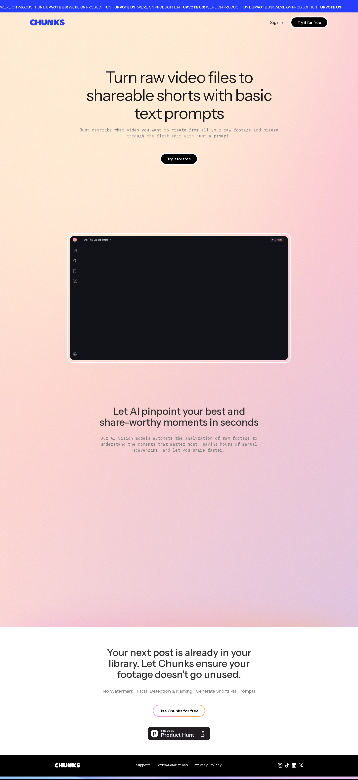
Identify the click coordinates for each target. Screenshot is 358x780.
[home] (47, 22)
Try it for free (309, 22)
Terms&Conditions (172, 765)
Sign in (277, 22)
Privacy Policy (208, 765)
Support (143, 765)
